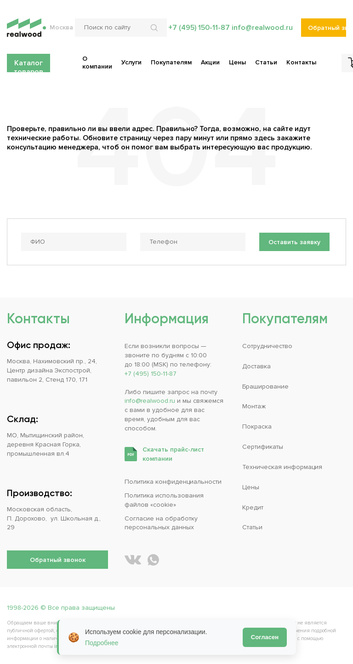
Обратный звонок (327, 28)
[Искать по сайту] (155, 27)
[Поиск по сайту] (121, 27)
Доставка (256, 366)
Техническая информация (282, 467)
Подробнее (102, 643)
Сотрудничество (267, 346)
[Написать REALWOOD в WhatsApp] (153, 560)
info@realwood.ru (262, 27)
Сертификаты (262, 447)
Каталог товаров (28, 65)
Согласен (265, 637)
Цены (250, 487)
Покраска (257, 426)
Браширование (265, 386)
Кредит (252, 507)
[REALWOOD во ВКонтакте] (132, 560)
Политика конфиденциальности (173, 482)
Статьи (252, 527)
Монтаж (254, 406)
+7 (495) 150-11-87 (199, 27)
